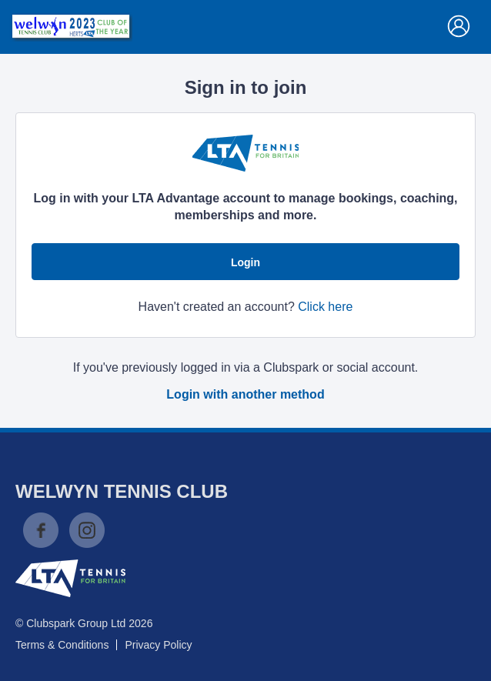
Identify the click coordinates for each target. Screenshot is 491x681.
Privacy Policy (158, 645)
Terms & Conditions (62, 645)
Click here (325, 306)
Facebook (40, 530)
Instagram (87, 530)
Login (245, 262)
